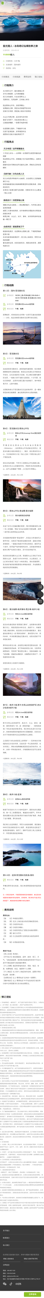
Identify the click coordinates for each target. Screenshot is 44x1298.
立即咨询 (32, 1294)
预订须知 (38, 77)
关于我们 (6, 1231)
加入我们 (6, 1245)
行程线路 (16, 77)
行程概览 (5, 77)
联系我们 (6, 1238)
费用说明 (27, 77)
